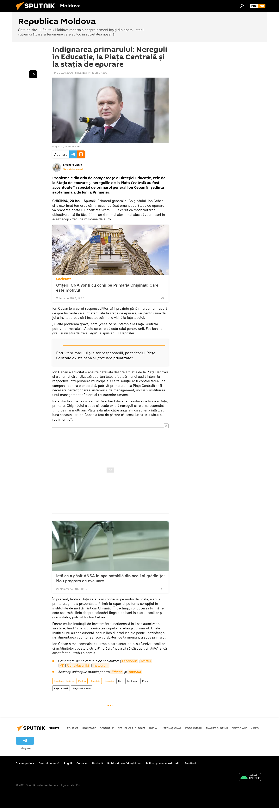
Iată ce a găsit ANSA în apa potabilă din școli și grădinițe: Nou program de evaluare (110, 578)
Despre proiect (25, 763)
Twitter (146, 661)
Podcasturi (193, 728)
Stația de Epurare (81, 688)
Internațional (171, 728)
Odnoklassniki (78, 665)
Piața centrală (61, 688)
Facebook (129, 661)
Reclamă (97, 763)
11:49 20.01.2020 (62, 72)
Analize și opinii (217, 728)
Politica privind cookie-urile (163, 763)
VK (62, 665)
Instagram (100, 665)
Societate (63, 279)
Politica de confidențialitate (124, 763)
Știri (120, 680)
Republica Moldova (64, 680)
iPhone (116, 672)
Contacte (82, 763)
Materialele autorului (73, 169)
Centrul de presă (49, 763)
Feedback (191, 763)
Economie (107, 728)
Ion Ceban (132, 680)
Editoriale (239, 728)
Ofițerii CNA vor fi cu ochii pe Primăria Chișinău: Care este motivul (107, 288)
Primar (145, 680)
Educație (109, 680)
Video (255, 728)
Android (134, 672)
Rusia (153, 728)
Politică (82, 680)
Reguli (68, 763)
